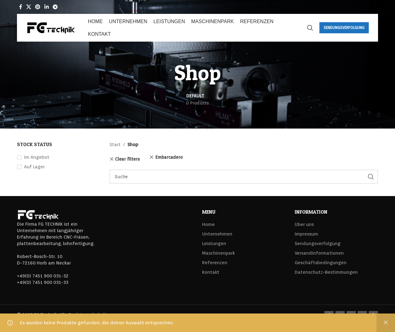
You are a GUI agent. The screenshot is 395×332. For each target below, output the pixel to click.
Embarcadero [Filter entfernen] (169, 157)
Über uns (304, 224)
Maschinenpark (218, 253)
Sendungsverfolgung (344, 27)
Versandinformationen (319, 253)
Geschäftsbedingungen (321, 262)
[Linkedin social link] (46, 7)
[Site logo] (51, 27)
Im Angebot (36, 157)
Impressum (306, 234)
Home (208, 224)
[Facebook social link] (20, 7)
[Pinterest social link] (37, 7)
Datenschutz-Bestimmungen (326, 272)
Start (115, 144)
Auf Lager (34, 167)
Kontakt (210, 272)
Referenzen (214, 262)
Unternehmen (217, 234)
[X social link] (28, 7)
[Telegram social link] (55, 7)
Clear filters (127, 159)
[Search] (310, 28)
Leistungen (214, 243)
